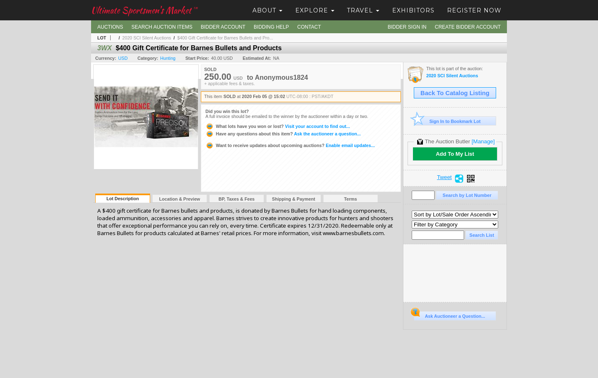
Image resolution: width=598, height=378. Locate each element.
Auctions (110, 27)
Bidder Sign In (407, 27)
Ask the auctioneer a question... (283, 133)
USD (123, 58)
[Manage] (483, 141)
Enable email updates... (290, 145)
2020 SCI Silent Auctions (146, 37)
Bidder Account (223, 27)
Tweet (444, 177)
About (267, 10)
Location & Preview (179, 198)
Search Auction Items (162, 27)
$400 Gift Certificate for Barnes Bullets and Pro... (225, 37)
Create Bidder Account (468, 27)
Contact (309, 27)
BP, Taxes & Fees (237, 198)
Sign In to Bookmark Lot (447, 121)
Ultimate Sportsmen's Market (144, 10)
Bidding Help (271, 27)
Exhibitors (413, 10)
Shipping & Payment (293, 198)
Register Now (474, 10)
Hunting (167, 58)
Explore (314, 10)
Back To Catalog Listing (454, 93)
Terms (350, 198)
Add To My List (455, 154)
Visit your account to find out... (277, 126)
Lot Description (122, 198)
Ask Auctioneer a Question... (449, 315)
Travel (363, 10)
